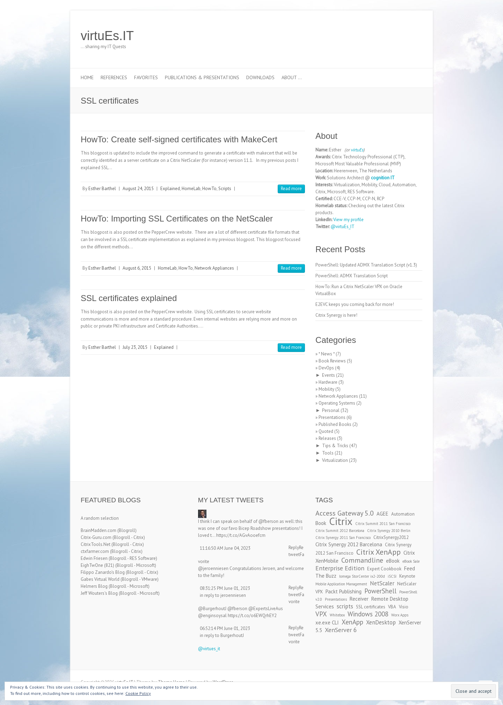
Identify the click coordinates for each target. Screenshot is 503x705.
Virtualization (335, 460)
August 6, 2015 (137, 268)
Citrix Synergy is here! (336, 315)
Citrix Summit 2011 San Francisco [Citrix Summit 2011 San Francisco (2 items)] (382, 523)
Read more (291, 189)
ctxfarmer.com (95, 551)
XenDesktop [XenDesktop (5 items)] (381, 622)
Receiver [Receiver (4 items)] (359, 598)
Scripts (224, 189)
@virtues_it (209, 649)
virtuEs (357, 150)
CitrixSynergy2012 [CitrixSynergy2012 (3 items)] (391, 537)
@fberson (268, 521)
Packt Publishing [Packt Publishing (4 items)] (344, 591)
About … (292, 77)
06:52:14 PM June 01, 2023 (225, 628)
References (114, 77)
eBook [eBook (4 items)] (393, 560)
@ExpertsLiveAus (265, 609)
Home (87, 77)
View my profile (348, 220)
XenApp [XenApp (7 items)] (352, 622)
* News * (327, 354)
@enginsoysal (212, 615)
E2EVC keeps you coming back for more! (354, 304)
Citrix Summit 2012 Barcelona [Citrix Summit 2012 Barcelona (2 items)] (339, 530)
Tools (328, 453)
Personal (331, 410)
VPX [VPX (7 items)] (321, 614)
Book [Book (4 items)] (320, 523)
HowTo (209, 189)
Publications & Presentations (202, 77)
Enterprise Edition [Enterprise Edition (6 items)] (339, 568)
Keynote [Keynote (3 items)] (407, 576)
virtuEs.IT (107, 36)
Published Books (335, 424)
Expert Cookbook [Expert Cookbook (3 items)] (384, 569)
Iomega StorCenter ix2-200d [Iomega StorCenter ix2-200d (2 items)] (362, 576)
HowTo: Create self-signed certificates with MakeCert (179, 139)
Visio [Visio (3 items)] (403, 607)
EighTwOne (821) (97, 565)
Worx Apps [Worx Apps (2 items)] (399, 615)
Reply (294, 547)
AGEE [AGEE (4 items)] (382, 513)
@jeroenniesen (213, 568)
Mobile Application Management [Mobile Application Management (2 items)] (341, 584)
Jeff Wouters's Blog (99, 593)
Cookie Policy (138, 693)
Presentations (332, 417)
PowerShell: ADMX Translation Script (351, 276)
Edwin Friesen (94, 558)
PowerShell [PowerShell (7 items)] (380, 591)
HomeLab (191, 189)
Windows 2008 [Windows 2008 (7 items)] (368, 614)
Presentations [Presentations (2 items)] (336, 599)
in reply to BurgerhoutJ (222, 635)
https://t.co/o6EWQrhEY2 (252, 615)
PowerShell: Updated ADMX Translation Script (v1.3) (366, 265)
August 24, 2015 (138, 189)
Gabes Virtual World (100, 579)
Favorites (146, 77)
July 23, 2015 (135, 347)
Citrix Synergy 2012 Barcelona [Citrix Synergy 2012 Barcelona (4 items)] (348, 544)
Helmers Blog (94, 586)
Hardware (328, 382)
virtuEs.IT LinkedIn (394, 36)
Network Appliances (214, 268)
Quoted (326, 431)
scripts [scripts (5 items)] (345, 606)
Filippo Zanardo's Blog (103, 572)
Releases (327, 438)
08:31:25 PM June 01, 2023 (225, 588)
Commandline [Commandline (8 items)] (362, 560)
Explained (170, 189)
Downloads (260, 77)
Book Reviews (332, 361)
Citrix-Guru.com (96, 537)
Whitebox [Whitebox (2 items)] (337, 615)
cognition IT (383, 178)
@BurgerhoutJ (212, 609)
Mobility (326, 389)
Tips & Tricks (335, 446)
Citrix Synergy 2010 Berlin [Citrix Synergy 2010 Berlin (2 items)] (388, 530)
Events (328, 375)
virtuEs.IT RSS (405, 36)
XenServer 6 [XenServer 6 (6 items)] (341, 630)
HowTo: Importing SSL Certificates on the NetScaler (177, 218)
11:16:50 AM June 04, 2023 (225, 548)
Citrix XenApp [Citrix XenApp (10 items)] (378, 552)
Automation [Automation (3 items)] (403, 514)
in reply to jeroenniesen (223, 595)
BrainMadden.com (98, 530)
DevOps (326, 368)
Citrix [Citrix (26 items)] (340, 521)
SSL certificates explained (129, 298)
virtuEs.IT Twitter (384, 36)
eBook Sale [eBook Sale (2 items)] (411, 561)
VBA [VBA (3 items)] (392, 607)
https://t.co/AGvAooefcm (240, 535)
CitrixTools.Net (95, 544)
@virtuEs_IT (343, 227)
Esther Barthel (102, 189)
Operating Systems (337, 403)
